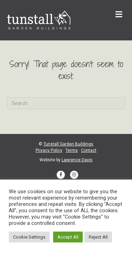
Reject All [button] (98, 237)
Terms (71, 150)
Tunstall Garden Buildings (68, 144)
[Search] (66, 103)
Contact (88, 150)
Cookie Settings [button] (29, 237)
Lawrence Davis (77, 159)
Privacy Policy (49, 150)
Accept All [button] (67, 237)
